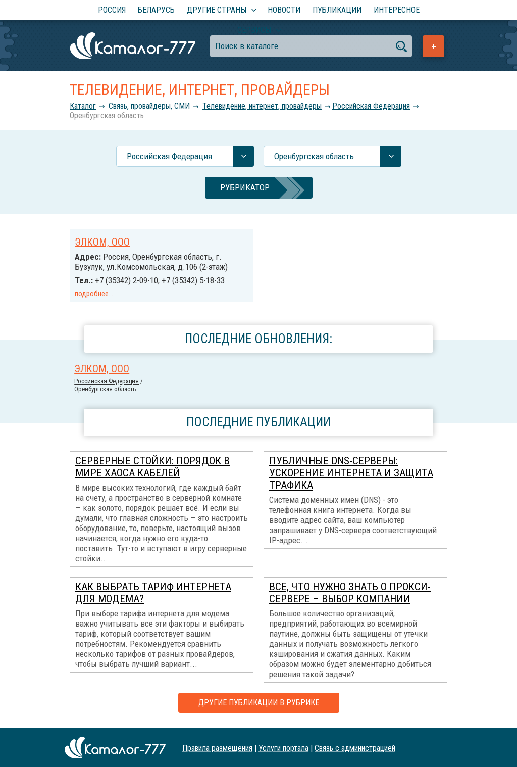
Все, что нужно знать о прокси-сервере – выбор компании (350, 593)
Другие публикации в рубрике (258, 702)
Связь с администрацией (355, 747)
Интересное (397, 10)
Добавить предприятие (433, 46)
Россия (112, 10)
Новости (284, 10)
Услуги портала (283, 747)
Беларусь (156, 10)
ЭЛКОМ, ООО (102, 242)
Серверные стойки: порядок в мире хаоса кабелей (152, 467)
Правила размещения (217, 747)
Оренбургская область (107, 115)
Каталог (83, 106)
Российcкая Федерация (371, 106)
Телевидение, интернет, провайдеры (262, 106)
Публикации (337, 10)
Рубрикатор (245, 187)
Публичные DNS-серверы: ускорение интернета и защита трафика (351, 473)
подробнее (92, 293)
